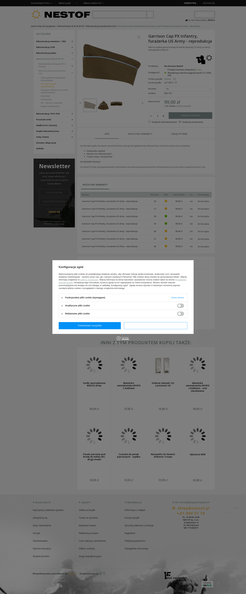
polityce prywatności (89, 280)
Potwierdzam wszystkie (156, 325)
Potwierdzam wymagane (90, 325)
